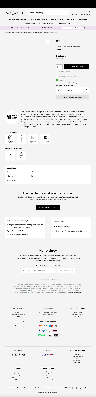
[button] (47, 37)
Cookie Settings (18, 374)
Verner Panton (48, 374)
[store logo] (15, 8)
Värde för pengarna (48, 375)
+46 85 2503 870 (16, 226)
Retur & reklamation (77, 314)
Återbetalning (77, 316)
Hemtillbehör (48, 378)
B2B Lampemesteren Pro (18, 378)
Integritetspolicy (77, 360)
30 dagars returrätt (18, 327)
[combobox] (48, 8)
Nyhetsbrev (18, 325)
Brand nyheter (18, 375)
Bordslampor (28, 28)
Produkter (20, 28)
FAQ (18, 316)
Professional (65, 19)
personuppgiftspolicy (74, 292)
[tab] (18, 312)
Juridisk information (77, 356)
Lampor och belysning (11, 28)
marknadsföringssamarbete (18, 380)
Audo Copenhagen (48, 372)
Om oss (77, 354)
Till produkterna (55, 23)
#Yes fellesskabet (18, 372)
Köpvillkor (77, 358)
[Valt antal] (59, 62)
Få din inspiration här (47, 203)
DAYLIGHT (72, 23)
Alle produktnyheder (48, 380)
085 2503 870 (18, 312)
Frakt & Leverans (77, 312)
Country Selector (77, 362)
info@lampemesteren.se (19, 230)
